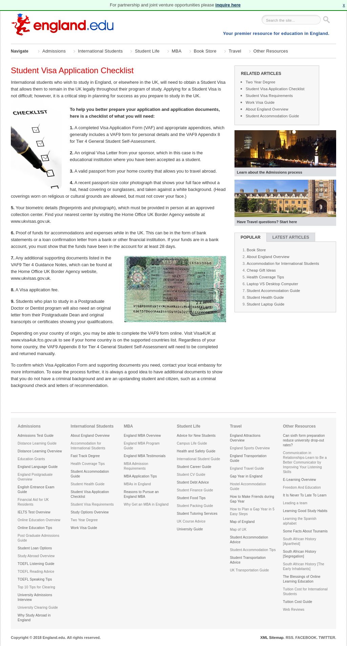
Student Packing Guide (195, 506)
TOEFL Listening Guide (36, 564)
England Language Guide (38, 467)
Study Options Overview (90, 512)
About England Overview (267, 109)
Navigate (19, 51)
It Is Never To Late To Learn (305, 495)
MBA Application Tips (140, 476)
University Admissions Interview (35, 597)
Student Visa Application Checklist (275, 89)
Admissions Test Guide (36, 435)
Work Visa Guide (260, 102)
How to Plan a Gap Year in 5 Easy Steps (252, 511)
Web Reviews (293, 609)
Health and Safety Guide (196, 451)
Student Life (147, 51)
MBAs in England (137, 484)
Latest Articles (290, 237)
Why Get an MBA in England (146, 504)
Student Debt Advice (193, 482)
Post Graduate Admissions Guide (38, 538)
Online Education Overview (39, 520)
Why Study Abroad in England (34, 617)
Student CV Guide (191, 474)
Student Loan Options (35, 548)
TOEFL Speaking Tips (35, 579)
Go (326, 19)
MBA (177, 51)
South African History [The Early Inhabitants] (303, 566)
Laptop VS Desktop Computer (272, 284)
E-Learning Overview (299, 480)
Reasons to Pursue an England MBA (141, 494)
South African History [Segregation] (299, 554)
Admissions (54, 51)
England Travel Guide (247, 468)
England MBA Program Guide (142, 446)
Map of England (242, 522)
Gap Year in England (246, 476)
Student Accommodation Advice (249, 539)
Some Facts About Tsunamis (305, 531)
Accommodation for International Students (283, 263)
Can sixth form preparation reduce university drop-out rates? (304, 440)
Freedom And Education (302, 487)
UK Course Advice (191, 521)
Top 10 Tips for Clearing (36, 587)
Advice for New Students (196, 435)
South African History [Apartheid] (299, 541)
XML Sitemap (272, 637)
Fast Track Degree (85, 456)
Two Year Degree (260, 82)
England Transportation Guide (248, 458)
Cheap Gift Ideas (261, 270)
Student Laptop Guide (265, 304)
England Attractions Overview (245, 438)
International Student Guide (198, 459)
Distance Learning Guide (37, 443)
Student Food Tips (191, 498)
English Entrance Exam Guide (36, 489)
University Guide (190, 529)
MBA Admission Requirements (136, 466)
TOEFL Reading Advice (36, 571)
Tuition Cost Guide (297, 602)
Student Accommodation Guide (272, 116)
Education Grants (31, 459)
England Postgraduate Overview (35, 477)
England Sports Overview (250, 448)
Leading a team (295, 503)
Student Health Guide (265, 297)
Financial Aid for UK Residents (33, 502)
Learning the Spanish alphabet (300, 521)
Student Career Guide (194, 467)
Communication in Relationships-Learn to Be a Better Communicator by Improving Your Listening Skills (305, 462)
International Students (100, 51)
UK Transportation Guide (249, 570)
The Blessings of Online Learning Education (302, 579)
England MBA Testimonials (145, 456)
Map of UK (238, 529)
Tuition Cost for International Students (305, 591)
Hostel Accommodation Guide (248, 486)
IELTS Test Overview (34, 512)
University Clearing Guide (38, 607)
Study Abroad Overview (36, 556)
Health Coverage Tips (265, 277)
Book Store (205, 51)
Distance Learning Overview (40, 451)
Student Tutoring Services (197, 513)
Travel (235, 51)
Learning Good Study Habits (305, 511)
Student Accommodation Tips (252, 550)
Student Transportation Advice (248, 560)
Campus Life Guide (192, 443)
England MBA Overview (142, 435)
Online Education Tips (35, 528)
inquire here (228, 4)
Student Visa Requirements (269, 96)
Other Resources (270, 51)
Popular (251, 237)
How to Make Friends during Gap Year (252, 499)
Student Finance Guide (195, 490)
